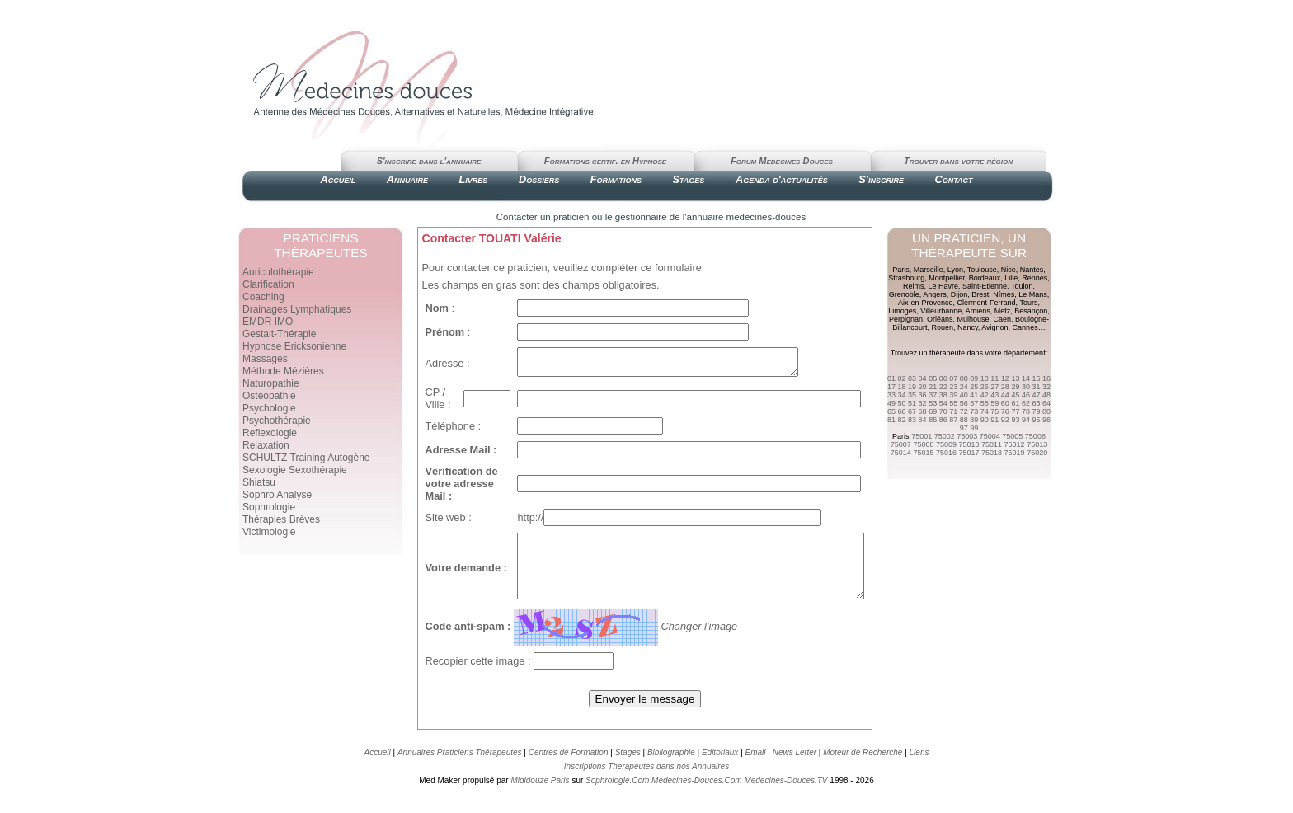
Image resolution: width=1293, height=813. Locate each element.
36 (923, 395)
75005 (1012, 436)
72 (964, 411)
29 (1015, 387)
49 (891, 403)
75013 (1037, 444)
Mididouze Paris (539, 797)
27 (994, 387)
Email (755, 769)
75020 (1037, 453)
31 (1036, 387)
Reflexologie (269, 433)
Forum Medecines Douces (782, 161)
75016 (946, 453)
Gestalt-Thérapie (279, 334)
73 (974, 411)
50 (902, 403)
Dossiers (539, 179)
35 (912, 395)
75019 (1014, 453)
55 (953, 403)
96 (1046, 420)
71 (953, 411)
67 (912, 411)
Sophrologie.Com (617, 797)
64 (1046, 403)
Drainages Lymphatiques (296, 309)
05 (933, 378)
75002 (944, 436)
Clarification (268, 284)
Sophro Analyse (277, 494)
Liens (919, 769)
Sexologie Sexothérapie (294, 470)
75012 (1014, 444)
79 (1036, 411)
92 (1005, 420)
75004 (990, 436)
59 (994, 403)
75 (994, 411)
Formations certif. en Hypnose (605, 161)
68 (923, 411)
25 (974, 387)
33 (891, 395)
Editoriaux (720, 769)
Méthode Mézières (283, 371)
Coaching (263, 297)
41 (974, 395)
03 (912, 378)
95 (1036, 420)
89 (974, 420)
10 (984, 378)
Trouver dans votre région (958, 161)
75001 (921, 436)
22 (943, 387)
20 (923, 387)
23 (953, 387)
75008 (923, 444)
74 (984, 411)
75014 (901, 453)
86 (943, 420)
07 (953, 378)
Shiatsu (258, 482)
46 (1026, 395)
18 (902, 387)
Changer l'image (689, 643)
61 (1015, 403)
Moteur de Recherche (862, 769)
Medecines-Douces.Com (696, 797)
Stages (688, 179)
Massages (265, 358)
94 (1026, 420)
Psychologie (269, 408)
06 (943, 378)
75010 (968, 444)
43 (994, 395)
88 (964, 420)
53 (933, 403)
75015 (923, 453)
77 (1015, 411)
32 (1046, 387)
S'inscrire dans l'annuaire (429, 161)
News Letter (794, 769)
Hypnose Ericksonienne (294, 346)
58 (984, 403)
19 (912, 387)
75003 (967, 436)
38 (943, 395)
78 (1026, 411)
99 (974, 428)
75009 (946, 444)
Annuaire (407, 179)
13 (1015, 378)
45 (1015, 395)
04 (923, 378)
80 (1046, 411)
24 (964, 387)
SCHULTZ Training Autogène (306, 457)
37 (933, 395)
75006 (1035, 436)
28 (1005, 387)
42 (984, 395)
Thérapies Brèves (281, 519)
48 (1046, 395)
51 (912, 403)
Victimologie (268, 532)
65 (891, 411)
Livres (473, 179)
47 (1036, 395)
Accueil (337, 179)
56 (964, 403)
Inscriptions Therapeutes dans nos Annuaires (646, 783)
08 (964, 378)
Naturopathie (270, 383)
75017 (968, 453)
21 (933, 387)
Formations (616, 179)
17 (891, 387)
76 (1005, 411)
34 (902, 395)
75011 (991, 444)
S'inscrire (881, 179)
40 (964, 395)
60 (1005, 403)
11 (994, 378)
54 (943, 403)
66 (902, 411)
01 (891, 378)
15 (1036, 378)
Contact (953, 179)
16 (1046, 378)
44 (1005, 395)
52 (923, 403)
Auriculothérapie (278, 272)
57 (974, 403)
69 (933, 411)
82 (902, 420)
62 (1026, 403)
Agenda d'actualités (782, 179)
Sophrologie (268, 507)
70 (943, 411)
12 (1005, 378)
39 (953, 395)
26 (984, 387)
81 (891, 420)
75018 (991, 453)
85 (933, 420)
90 (984, 420)
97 (964, 428)
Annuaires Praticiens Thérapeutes (460, 769)
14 (1026, 378)
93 (1015, 420)
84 (923, 420)
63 (1036, 403)
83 (912, 420)
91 (994, 420)
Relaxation (265, 445)
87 (953, 420)
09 (974, 378)
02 (902, 378)
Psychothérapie (276, 420)
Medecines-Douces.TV (785, 797)
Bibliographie (671, 769)
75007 (901, 444)
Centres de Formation (569, 769)
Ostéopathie (269, 396)
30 (1026, 387)
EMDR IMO (267, 321)
